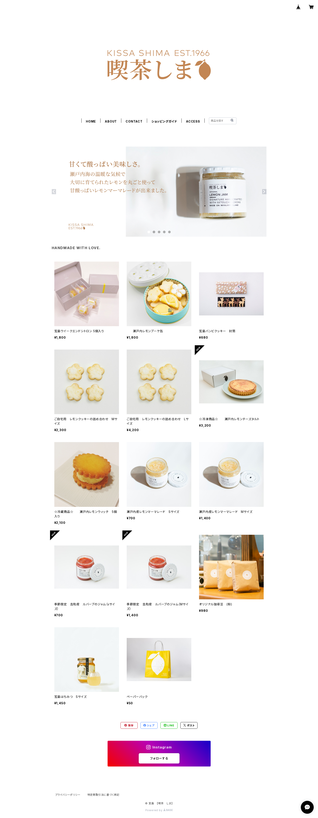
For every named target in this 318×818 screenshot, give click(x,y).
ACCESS (193, 121)
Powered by (159, 810)
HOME (91, 121)
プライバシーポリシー (68, 794)
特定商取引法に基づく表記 (103, 794)
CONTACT (134, 121)
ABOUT (111, 121)
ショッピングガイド (164, 121)
